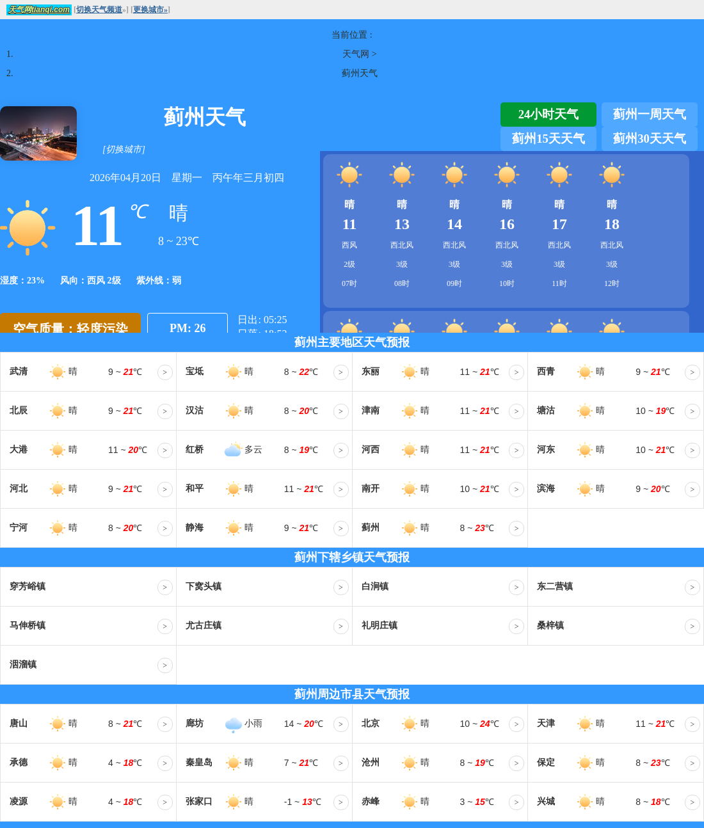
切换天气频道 (99, 9)
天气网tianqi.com (39, 9)
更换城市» (150, 9)
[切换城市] (123, 149)
